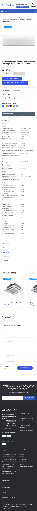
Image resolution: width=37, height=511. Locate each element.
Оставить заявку (10, 79)
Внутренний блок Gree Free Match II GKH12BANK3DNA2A (14, 303)
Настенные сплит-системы (9, 471)
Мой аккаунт (35, 11)
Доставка (18, 252)
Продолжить (25, 368)
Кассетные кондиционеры (9, 456)
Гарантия (18, 256)
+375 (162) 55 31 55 (9, 426)
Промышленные (6, 476)
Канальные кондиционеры (9, 454)
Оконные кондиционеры (8, 473)
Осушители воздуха (25, 415)
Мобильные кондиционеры (9, 461)
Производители (6, 487)
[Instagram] (4, 444)
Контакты (4, 499)
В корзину (19, 74)
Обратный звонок (23, 7)
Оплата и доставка (7, 490)
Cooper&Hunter (16, 90)
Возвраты (22, 456)
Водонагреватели (24, 413)
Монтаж (18, 260)
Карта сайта (23, 459)
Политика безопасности (26, 466)
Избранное (22, 461)
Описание (18, 244)
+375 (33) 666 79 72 (22, 4)
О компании (5, 485)
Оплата (18, 248)
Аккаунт (22, 454)
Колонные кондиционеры (9, 459)
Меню (4, 11)
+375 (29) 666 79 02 (9, 423)
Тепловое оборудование (26, 430)
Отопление (22, 427)
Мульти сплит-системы (8, 464)
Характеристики (18, 113)
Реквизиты (5, 494)
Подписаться (29, 398)
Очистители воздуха (25, 425)
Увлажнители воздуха (25, 422)
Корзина (33, 5)
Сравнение (22, 464)
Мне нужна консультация (13, 83)
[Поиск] (31, 11)
